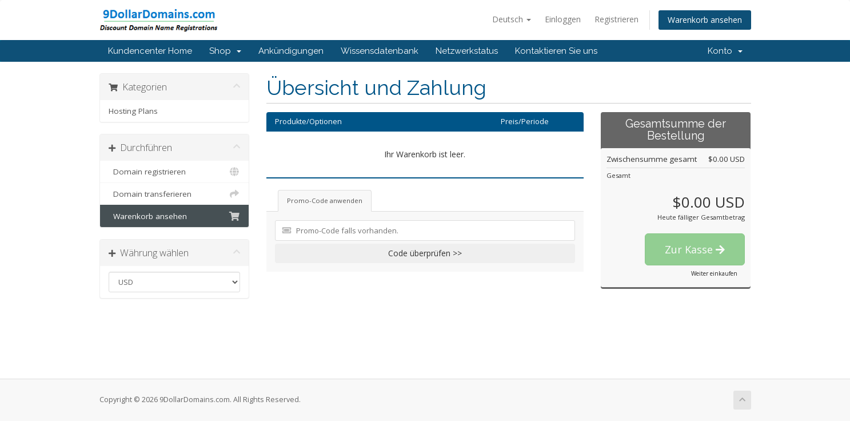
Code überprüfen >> (425, 253)
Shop (225, 51)
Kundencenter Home (150, 51)
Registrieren (616, 19)
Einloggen (563, 19)
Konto (725, 51)
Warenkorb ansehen (705, 19)
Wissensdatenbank (379, 51)
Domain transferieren (175, 194)
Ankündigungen (291, 51)
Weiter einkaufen (714, 273)
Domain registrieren (175, 171)
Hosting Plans (133, 111)
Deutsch (511, 19)
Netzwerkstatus (467, 51)
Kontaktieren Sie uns (556, 51)
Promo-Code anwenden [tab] (324, 200)
